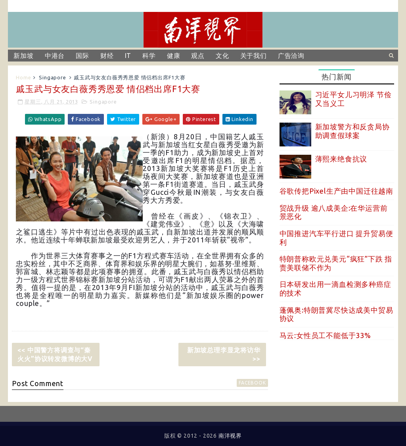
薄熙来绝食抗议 (341, 159)
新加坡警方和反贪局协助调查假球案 (352, 131)
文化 (222, 55)
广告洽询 (291, 55)
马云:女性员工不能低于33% (325, 335)
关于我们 (253, 55)
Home (23, 77)
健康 (173, 55)
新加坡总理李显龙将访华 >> (223, 354)
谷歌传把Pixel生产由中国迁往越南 (336, 191)
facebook (252, 382)
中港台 (55, 55)
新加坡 (23, 55)
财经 (107, 55)
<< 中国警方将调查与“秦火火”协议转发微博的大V (55, 354)
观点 (198, 55)
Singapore (52, 77)
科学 (149, 55)
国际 (82, 55)
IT (128, 55)
